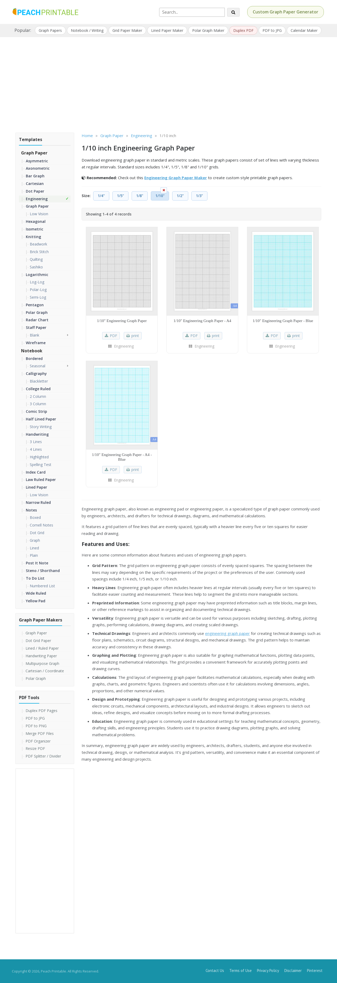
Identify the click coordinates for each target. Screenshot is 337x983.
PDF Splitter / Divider (43, 756)
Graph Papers (50, 30)
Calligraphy (36, 373)
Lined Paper (36, 487)
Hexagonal (36, 221)
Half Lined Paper (41, 419)
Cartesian (35, 183)
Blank (34, 335)
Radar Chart (37, 319)
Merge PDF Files (40, 733)
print (135, 335)
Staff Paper (36, 327)
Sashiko (36, 266)
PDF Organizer (38, 741)
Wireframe (36, 342)
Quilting (36, 259)
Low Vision (39, 213)
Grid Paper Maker (127, 30)
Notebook (31, 351)
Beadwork (38, 244)
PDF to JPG (272, 30)
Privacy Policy (268, 970)
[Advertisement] (168, 83)
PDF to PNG (36, 725)
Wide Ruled (36, 593)
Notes (31, 510)
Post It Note (37, 562)
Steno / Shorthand (43, 570)
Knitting (33, 236)
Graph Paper (34, 153)
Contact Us (215, 970)
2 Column (38, 396)
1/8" (139, 195)
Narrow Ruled (38, 502)
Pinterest (315, 970)
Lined (34, 547)
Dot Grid (37, 532)
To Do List (35, 578)
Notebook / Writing (87, 30)
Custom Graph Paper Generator (285, 12)
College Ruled (38, 388)
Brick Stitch (39, 251)
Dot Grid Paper (38, 640)
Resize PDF (35, 748)
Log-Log (37, 281)
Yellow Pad (35, 600)
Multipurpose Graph (42, 663)
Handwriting (37, 434)
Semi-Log (38, 297)
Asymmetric (37, 160)
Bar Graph (35, 175)
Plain (34, 555)
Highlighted (39, 456)
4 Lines (36, 449)
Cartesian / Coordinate (45, 670)
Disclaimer (293, 970)
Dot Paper (35, 191)
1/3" (199, 195)
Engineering (37, 198)
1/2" (180, 195)
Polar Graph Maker (208, 30)
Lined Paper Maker (167, 30)
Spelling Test (40, 464)
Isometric (34, 229)
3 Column (38, 403)
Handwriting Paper (41, 655)
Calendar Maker (304, 30)
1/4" (101, 195)
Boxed (35, 517)
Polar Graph (37, 312)
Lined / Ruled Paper (42, 648)
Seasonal (37, 365)
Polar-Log (38, 289)
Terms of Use (240, 970)
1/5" (120, 195)
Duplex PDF (243, 30)
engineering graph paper (227, 633)
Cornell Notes (41, 525)
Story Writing (41, 426)
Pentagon (35, 304)
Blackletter (39, 381)
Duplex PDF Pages (41, 710)
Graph (35, 540)
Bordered (34, 358)
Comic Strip (36, 411)
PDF (113, 335)
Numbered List (42, 585)
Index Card (36, 472)
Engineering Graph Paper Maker (175, 177)
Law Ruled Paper (41, 479)
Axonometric (37, 168)
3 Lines (36, 441)
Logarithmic (37, 274)
